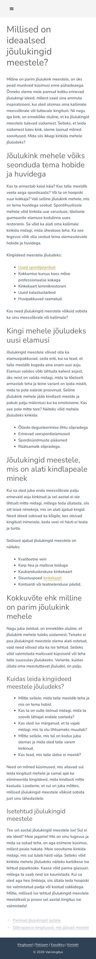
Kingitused (25, 944)
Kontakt (73, 944)
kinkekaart (52, 578)
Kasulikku (58, 944)
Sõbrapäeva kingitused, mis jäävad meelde (51, 927)
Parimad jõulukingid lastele (37, 920)
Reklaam (41, 944)
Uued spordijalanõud (36, 267)
